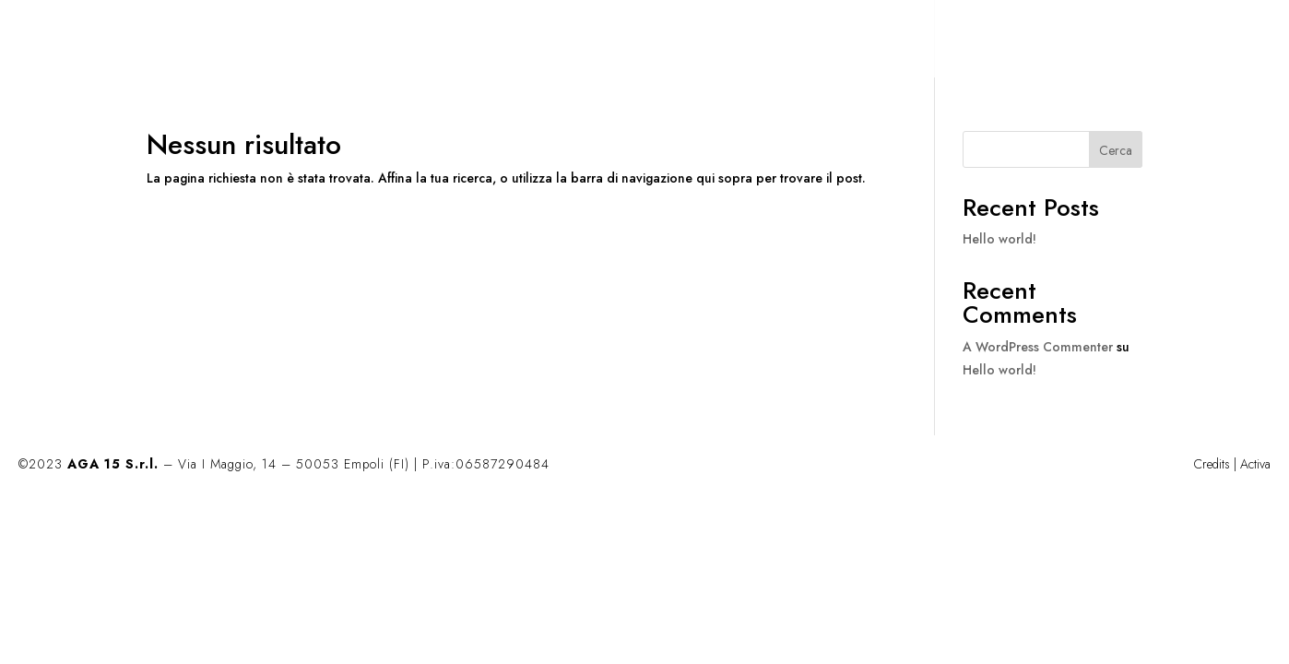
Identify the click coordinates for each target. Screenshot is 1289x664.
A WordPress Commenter (1038, 347)
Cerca (1115, 150)
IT (1140, 39)
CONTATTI (1077, 39)
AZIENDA (992, 39)
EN (1179, 39)
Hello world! (999, 239)
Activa (1255, 464)
